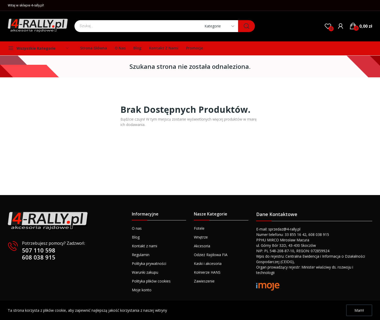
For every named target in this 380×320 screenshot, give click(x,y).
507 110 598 (38, 250)
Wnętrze (201, 237)
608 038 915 (38, 257)
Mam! (359, 310)
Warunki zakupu (145, 272)
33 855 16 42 (295, 234)
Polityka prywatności (149, 263)
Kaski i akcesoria (208, 263)
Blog (136, 237)
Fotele (199, 228)
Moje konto (141, 289)
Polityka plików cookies (151, 281)
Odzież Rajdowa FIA (210, 254)
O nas (137, 228)
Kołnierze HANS (207, 272)
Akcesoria (202, 245)
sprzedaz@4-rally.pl (284, 229)
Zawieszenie (204, 281)
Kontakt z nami (144, 245)
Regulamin (140, 254)
